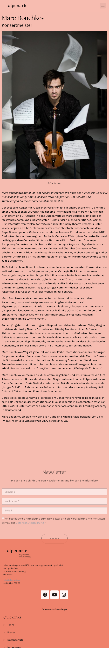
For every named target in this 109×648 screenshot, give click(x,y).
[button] (103, 4)
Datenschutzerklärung (30, 541)
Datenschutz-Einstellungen (54, 634)
